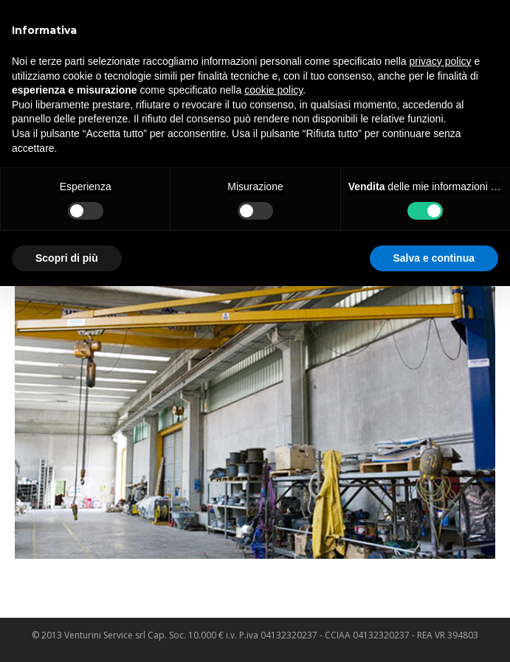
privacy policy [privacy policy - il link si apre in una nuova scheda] (441, 61)
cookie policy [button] (273, 90)
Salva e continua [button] (434, 258)
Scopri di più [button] (66, 258)
